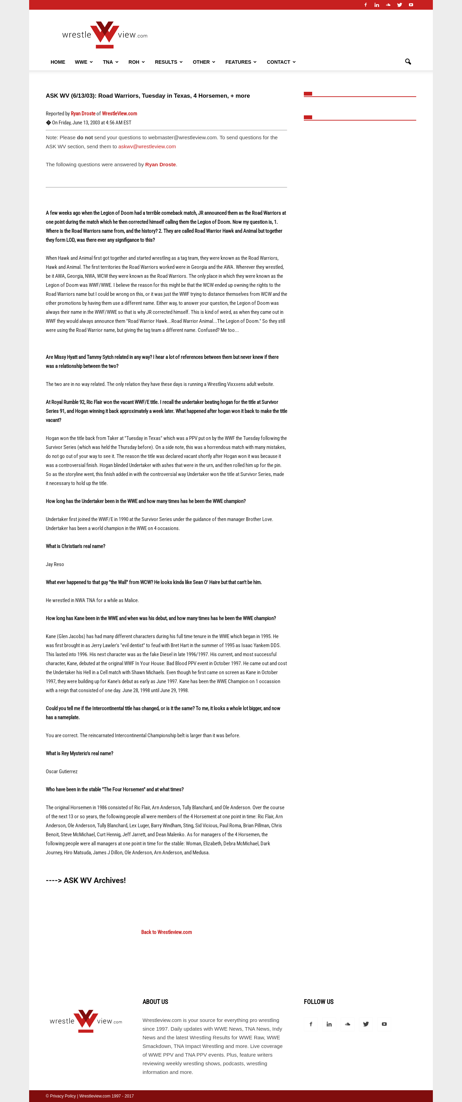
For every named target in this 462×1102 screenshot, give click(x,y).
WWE (84, 62)
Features (241, 62)
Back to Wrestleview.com (166, 932)
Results (169, 62)
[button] (408, 62)
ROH (137, 62)
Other (204, 62)
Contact (281, 62)
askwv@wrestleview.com (147, 146)
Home (58, 62)
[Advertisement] (362, 211)
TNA (111, 62)
